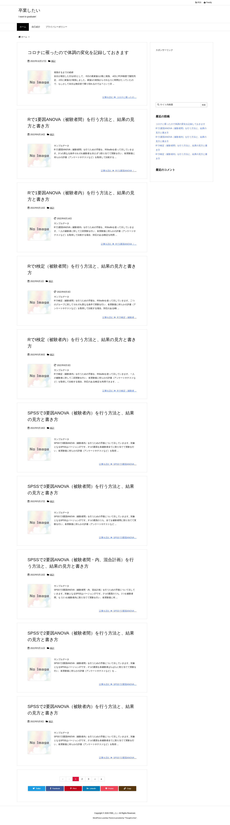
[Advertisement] (181, 73)
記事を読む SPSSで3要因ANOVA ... (118, 464)
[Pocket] (109, 788)
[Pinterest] (73, 788)
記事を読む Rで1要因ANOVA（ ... (118, 170)
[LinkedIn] (91, 788)
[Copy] (127, 788)
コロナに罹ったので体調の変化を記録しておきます (78, 52)
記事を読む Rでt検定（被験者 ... (119, 317)
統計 (52, 134)
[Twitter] (36, 788)
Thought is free (130, 818)
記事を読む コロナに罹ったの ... (119, 97)
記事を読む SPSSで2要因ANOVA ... (118, 611)
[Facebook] (55, 788)
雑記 (53, 61)
